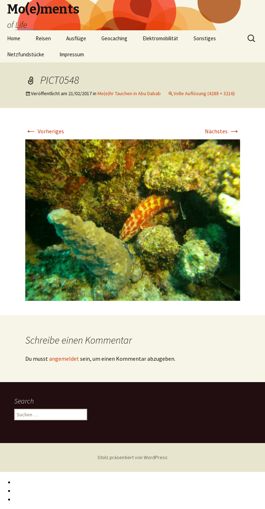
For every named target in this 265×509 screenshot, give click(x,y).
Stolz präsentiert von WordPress (132, 457)
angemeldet (64, 358)
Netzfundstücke (25, 54)
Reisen (43, 38)
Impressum (71, 54)
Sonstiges (205, 38)
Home (13, 38)
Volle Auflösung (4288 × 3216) (204, 93)
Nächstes (222, 131)
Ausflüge (76, 38)
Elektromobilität (160, 38)
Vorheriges (44, 131)
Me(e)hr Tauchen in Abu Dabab (129, 93)
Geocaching (114, 38)
